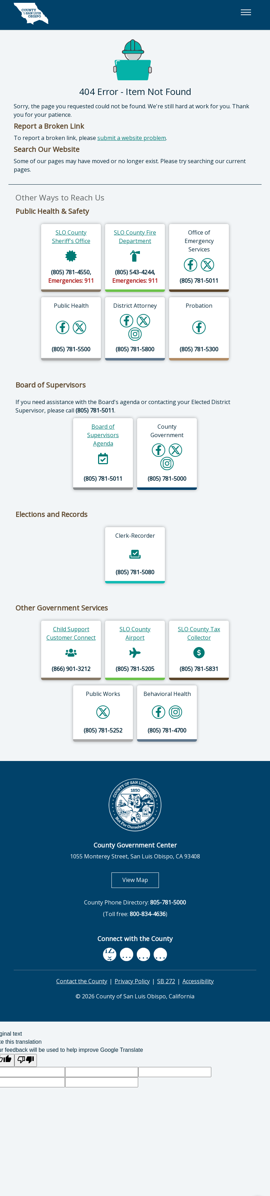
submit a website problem (131, 138)
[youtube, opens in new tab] (127, 954)
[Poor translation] (25, 1060)
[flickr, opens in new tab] (143, 954)
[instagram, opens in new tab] (160, 954)
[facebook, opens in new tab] (110, 954)
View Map (140, 880)
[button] (246, 12)
